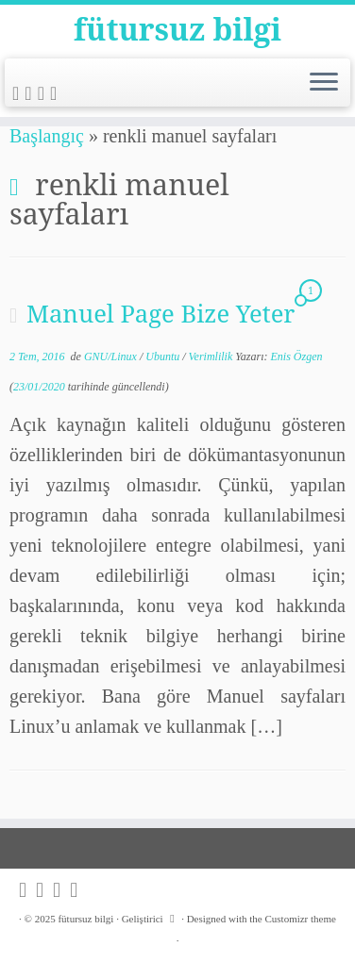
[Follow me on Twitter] (31, 93)
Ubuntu (163, 356)
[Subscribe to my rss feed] (18, 93)
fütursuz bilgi (177, 29)
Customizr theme (299, 918)
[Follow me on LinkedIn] (56, 93)
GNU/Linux (112, 356)
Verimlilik (212, 356)
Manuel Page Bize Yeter (160, 313)
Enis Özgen (297, 356)
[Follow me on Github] (44, 93)
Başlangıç (46, 135)
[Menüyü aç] (324, 83)
